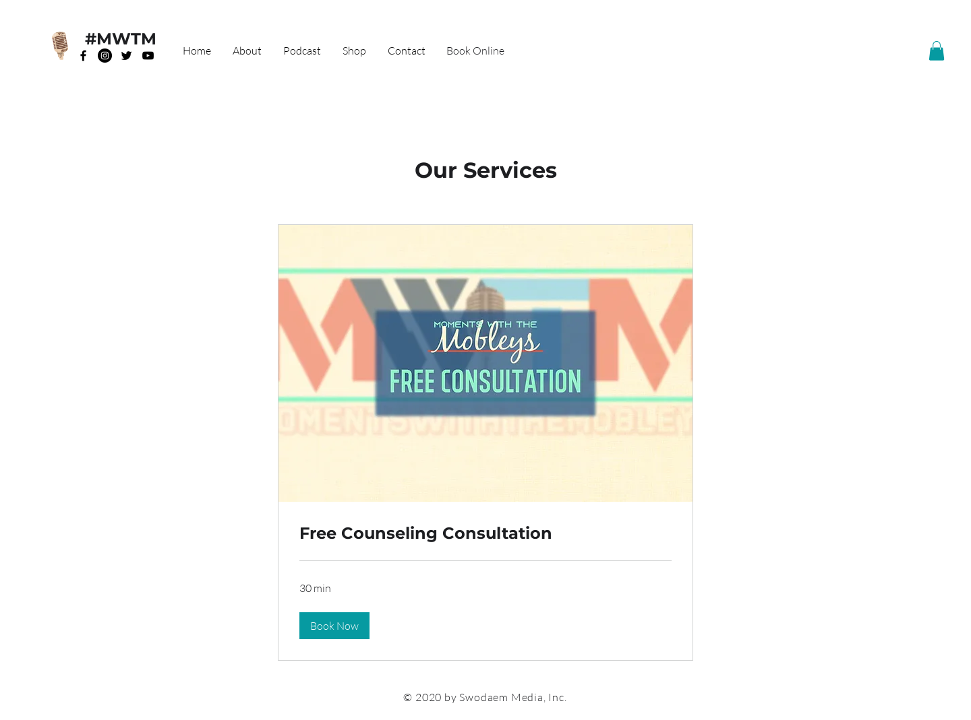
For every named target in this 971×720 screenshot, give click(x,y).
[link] (485, 533)
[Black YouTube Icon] (148, 55)
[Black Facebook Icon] (83, 55)
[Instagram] (105, 55)
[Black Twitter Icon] (126, 55)
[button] (937, 51)
